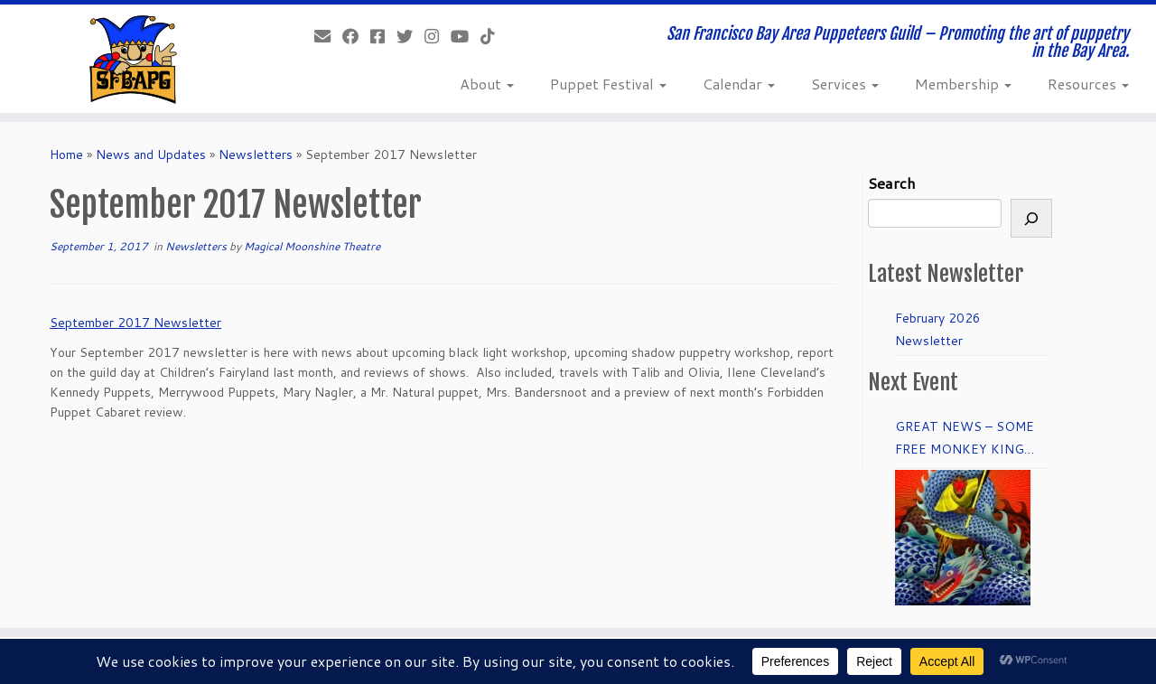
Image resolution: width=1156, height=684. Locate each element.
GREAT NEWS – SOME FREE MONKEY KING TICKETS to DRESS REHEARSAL (964, 439)
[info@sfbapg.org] (328, 36)
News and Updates (151, 154)
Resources (1088, 83)
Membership (963, 83)
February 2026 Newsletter (938, 329)
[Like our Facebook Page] (356, 36)
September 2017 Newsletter (135, 323)
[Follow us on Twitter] (410, 36)
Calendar (739, 83)
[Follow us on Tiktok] (493, 36)
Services (845, 83)
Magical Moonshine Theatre (312, 246)
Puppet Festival (608, 83)
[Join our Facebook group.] (383, 36)
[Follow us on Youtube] (465, 36)
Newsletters (256, 154)
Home (66, 154)
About (487, 83)
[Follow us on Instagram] (437, 36)
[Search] (1031, 218)
